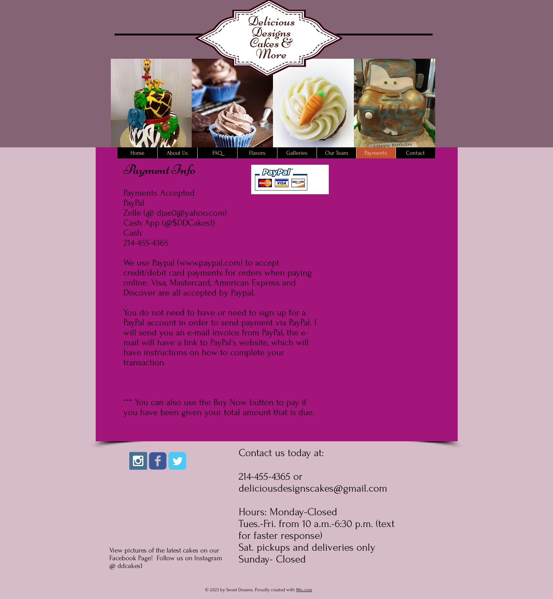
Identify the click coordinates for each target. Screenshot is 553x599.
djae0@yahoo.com (191, 213)
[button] (151, 110)
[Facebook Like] (184, 482)
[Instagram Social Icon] (138, 461)
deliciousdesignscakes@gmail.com (313, 488)
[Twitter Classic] (177, 461)
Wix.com (304, 589)
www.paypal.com (210, 263)
